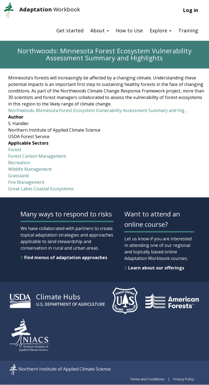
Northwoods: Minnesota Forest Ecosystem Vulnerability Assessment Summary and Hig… (98, 110)
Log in (190, 10)
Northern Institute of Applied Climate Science (65, 369)
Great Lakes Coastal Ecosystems (41, 189)
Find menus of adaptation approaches (63, 257)
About (99, 30)
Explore (160, 30)
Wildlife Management (30, 169)
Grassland (18, 176)
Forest (14, 150)
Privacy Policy (183, 379)
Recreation (19, 163)
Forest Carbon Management (37, 156)
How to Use (129, 30)
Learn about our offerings (154, 268)
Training (188, 30)
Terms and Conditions (147, 379)
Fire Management (26, 182)
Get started (70, 30)
